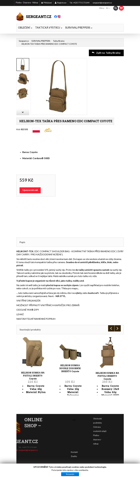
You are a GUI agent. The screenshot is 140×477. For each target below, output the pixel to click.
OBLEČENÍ (25, 27)
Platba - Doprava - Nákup (27, 2)
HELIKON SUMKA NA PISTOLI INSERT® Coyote (33, 358)
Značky (74, 450)
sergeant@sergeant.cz (102, 2)
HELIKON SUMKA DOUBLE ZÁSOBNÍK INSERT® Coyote (70, 358)
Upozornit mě (30, 190)
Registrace (60, 2)
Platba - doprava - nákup (105, 439)
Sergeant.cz (24, 41)
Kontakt (74, 446)
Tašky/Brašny (59, 41)
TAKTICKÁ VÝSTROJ (48, 27)
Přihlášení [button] (46, 2)
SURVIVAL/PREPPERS (78, 27)
